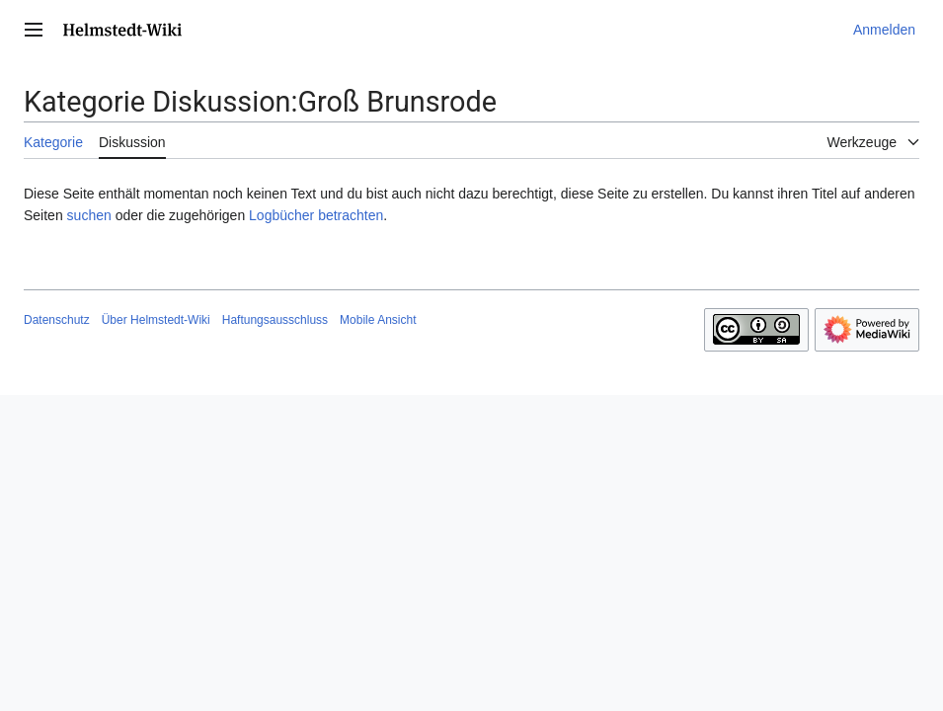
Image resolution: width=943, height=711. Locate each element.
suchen (89, 215)
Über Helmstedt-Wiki (156, 320)
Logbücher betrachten (316, 215)
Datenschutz (57, 320)
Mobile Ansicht (378, 320)
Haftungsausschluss (275, 320)
